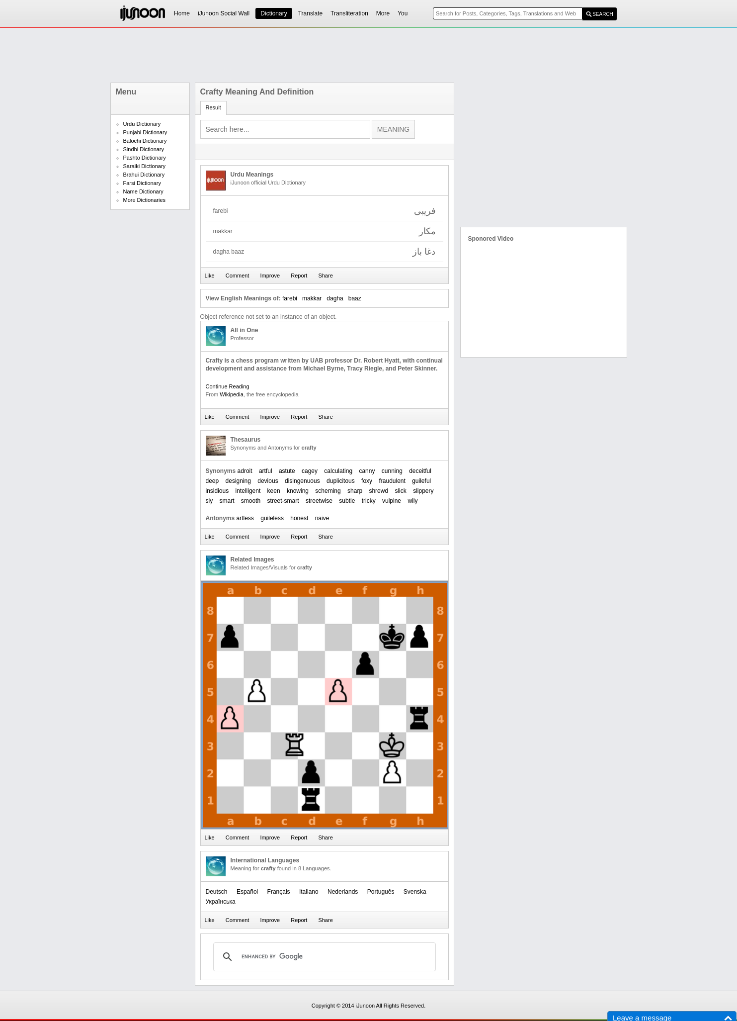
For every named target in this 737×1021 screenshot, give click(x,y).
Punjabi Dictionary (145, 132)
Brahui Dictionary (144, 175)
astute (287, 470)
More (383, 13)
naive (322, 518)
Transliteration (349, 13)
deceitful (420, 470)
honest (299, 518)
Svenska (415, 891)
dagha (335, 298)
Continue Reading (227, 386)
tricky (369, 500)
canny (367, 470)
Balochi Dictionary (145, 141)
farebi (289, 298)
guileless (272, 518)
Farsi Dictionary (142, 183)
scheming (327, 490)
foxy (366, 480)
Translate (310, 13)
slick (400, 490)
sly (209, 500)
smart (227, 500)
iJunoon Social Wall (223, 13)
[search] (323, 957)
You (403, 13)
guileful (421, 480)
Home (182, 13)
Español (247, 891)
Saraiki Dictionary (144, 166)
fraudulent (392, 480)
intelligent (248, 490)
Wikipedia (232, 394)
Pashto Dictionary (144, 158)
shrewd (378, 490)
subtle (347, 500)
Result (213, 107)
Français (278, 891)
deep (212, 480)
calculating (338, 470)
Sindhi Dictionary (143, 149)
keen (273, 490)
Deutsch (217, 891)
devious (267, 480)
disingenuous (302, 480)
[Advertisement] (369, 55)
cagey (310, 470)
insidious (217, 490)
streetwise (319, 500)
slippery (423, 490)
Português (381, 891)
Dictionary (273, 13)
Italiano (309, 891)
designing (238, 480)
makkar (312, 298)
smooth (250, 500)
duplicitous (341, 480)
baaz (354, 298)
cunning (392, 470)
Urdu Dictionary (142, 124)
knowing (298, 490)
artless (245, 518)
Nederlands (343, 891)
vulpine (391, 500)
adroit (245, 470)
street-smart (283, 500)
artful (265, 470)
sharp (354, 490)
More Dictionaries (144, 200)
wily (412, 500)
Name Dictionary (143, 191)
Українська (221, 901)
